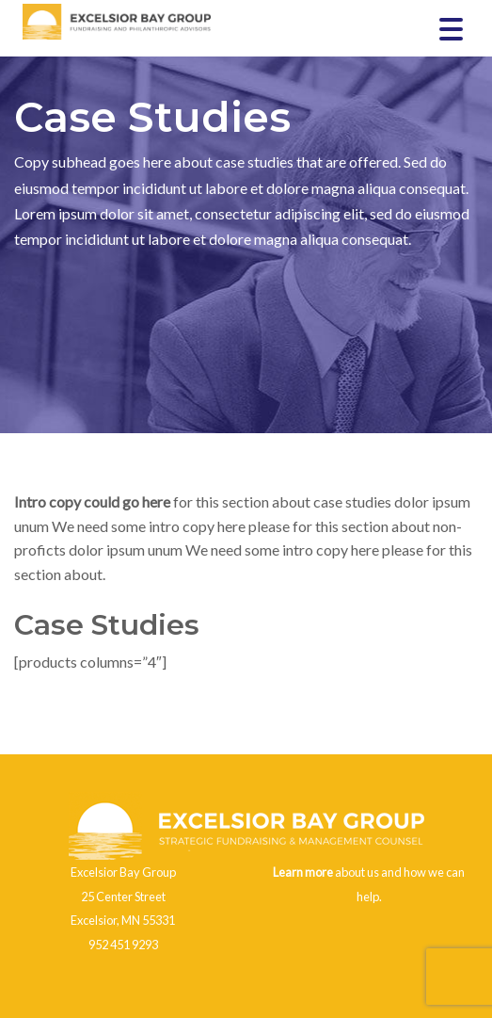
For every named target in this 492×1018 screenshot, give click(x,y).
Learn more (303, 872)
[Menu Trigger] (451, 28)
